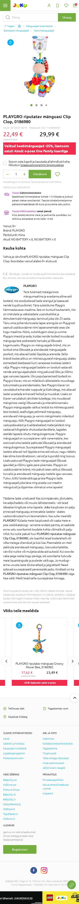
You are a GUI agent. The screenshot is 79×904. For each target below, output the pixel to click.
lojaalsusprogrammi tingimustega (42, 165)
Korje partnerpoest (53, 763)
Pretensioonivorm (13, 758)
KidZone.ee (9, 784)
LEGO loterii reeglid (54, 767)
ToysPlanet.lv (10, 814)
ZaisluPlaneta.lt (12, 804)
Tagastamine (50, 748)
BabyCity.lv (9, 799)
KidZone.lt (9, 809)
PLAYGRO (30, 286)
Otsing (66, 17)
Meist (6, 738)
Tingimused (49, 753)
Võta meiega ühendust (56, 758)
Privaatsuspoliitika (53, 780)
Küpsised (48, 793)
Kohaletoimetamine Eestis (58, 743)
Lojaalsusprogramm (14, 753)
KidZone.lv (9, 818)
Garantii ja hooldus (13, 743)
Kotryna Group (11, 789)
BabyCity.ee (10, 780)
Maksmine (48, 738)
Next (72, 661)
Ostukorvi (40, 174)
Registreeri (19, 849)
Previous (6, 661)
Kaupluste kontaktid (14, 748)
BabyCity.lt (9, 794)
